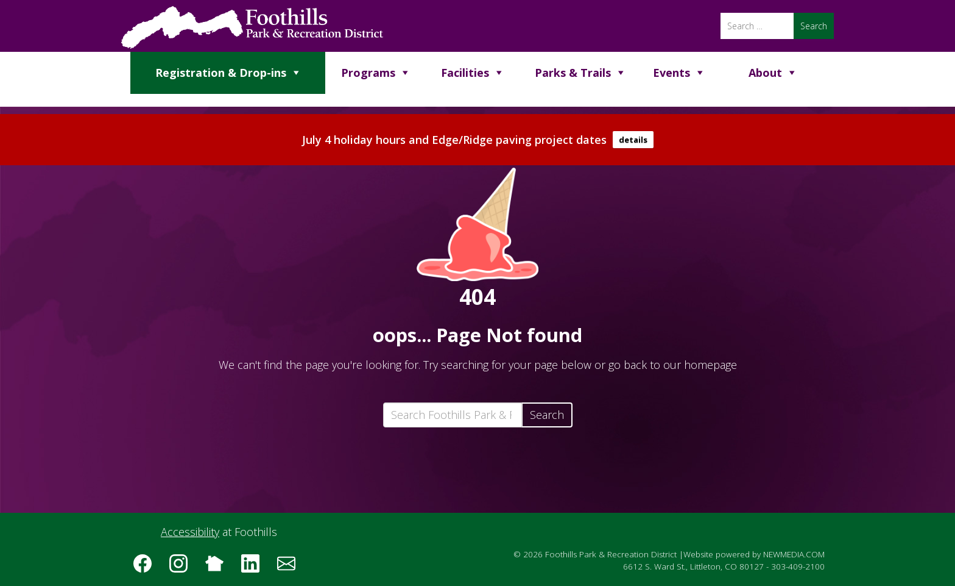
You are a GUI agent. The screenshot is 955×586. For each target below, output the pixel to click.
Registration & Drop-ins (220, 72)
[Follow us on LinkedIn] (254, 567)
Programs (368, 72)
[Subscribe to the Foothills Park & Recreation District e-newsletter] (290, 567)
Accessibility (190, 531)
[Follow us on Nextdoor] (218, 567)
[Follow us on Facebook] (146, 567)
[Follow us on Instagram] (182, 567)
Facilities (465, 72)
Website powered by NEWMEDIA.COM (754, 554)
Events (671, 72)
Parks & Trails (573, 72)
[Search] (757, 26)
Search (547, 414)
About (765, 72)
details (633, 139)
